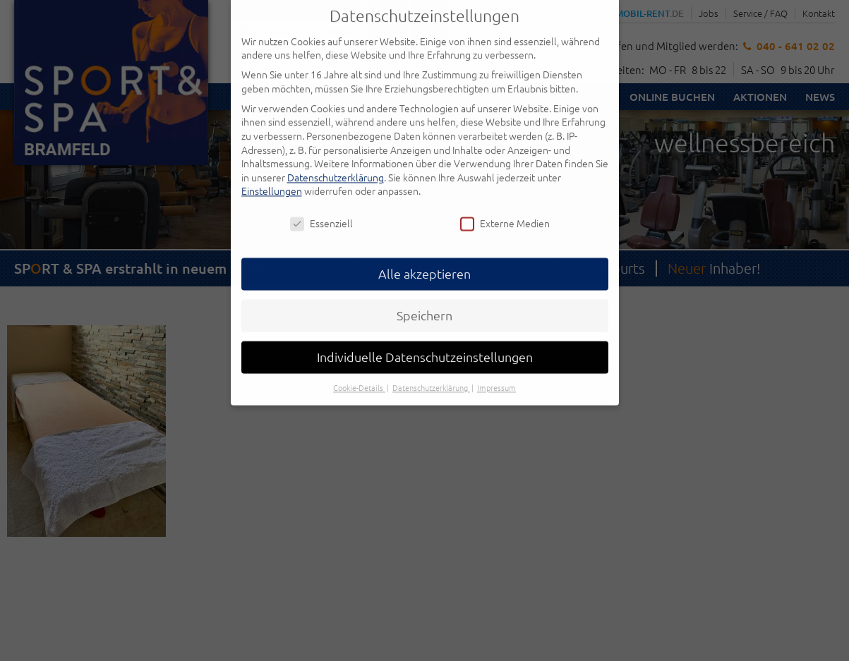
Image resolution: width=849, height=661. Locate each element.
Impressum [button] (496, 372)
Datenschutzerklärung (335, 161)
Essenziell (321, 208)
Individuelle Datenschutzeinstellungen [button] (425, 342)
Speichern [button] (424, 300)
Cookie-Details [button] (359, 372)
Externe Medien (505, 208)
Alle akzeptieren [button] (424, 258)
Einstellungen (271, 176)
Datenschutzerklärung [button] (431, 372)
